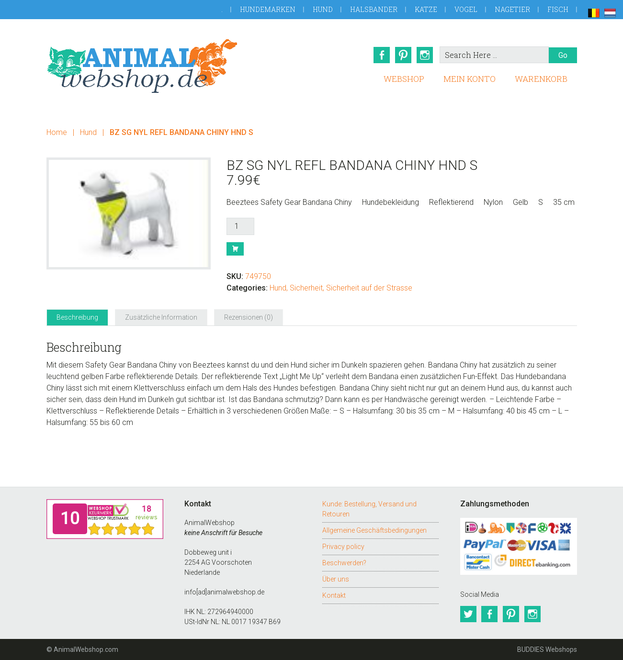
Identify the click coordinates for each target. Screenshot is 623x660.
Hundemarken (267, 9)
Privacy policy (343, 546)
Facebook (381, 55)
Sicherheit (306, 287)
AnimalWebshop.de (142, 65)
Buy (235, 249)
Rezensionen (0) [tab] (248, 317)
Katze (426, 9)
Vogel (465, 9)
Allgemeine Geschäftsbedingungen (374, 530)
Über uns (335, 579)
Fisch (557, 9)
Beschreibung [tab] (77, 317)
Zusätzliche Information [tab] (161, 317)
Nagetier (512, 9)
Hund (323, 9)
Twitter (468, 614)
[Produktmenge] (240, 226)
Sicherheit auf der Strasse (369, 287)
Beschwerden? (344, 563)
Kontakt (334, 595)
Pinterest (403, 55)
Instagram (425, 55)
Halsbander (373, 9)
